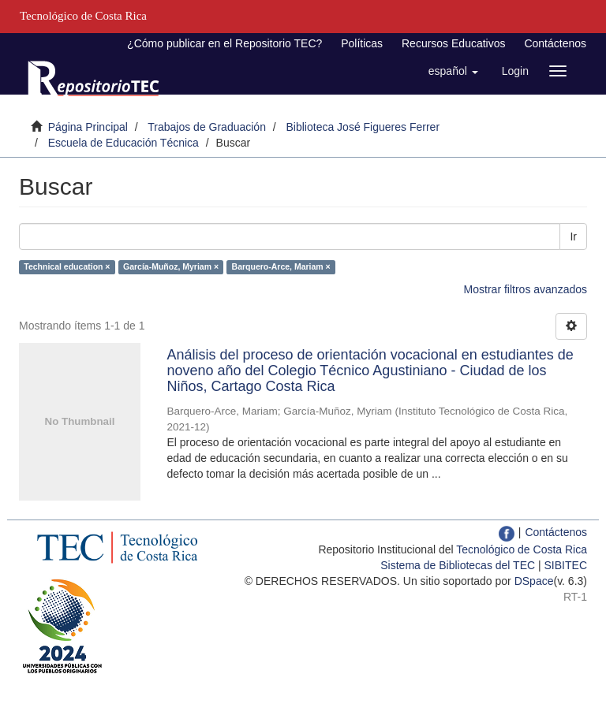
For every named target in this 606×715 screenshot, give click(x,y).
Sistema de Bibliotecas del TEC (457, 565)
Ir (573, 236)
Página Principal (88, 127)
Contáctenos (555, 43)
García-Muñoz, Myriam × (171, 266)
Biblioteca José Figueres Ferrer (363, 127)
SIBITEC (565, 565)
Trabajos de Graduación (207, 127)
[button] (453, 71)
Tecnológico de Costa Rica (521, 549)
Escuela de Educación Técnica (123, 142)
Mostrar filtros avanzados (525, 289)
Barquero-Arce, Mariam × (281, 266)
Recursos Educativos (454, 43)
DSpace (534, 581)
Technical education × (67, 266)
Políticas (362, 43)
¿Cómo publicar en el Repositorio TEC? (224, 43)
